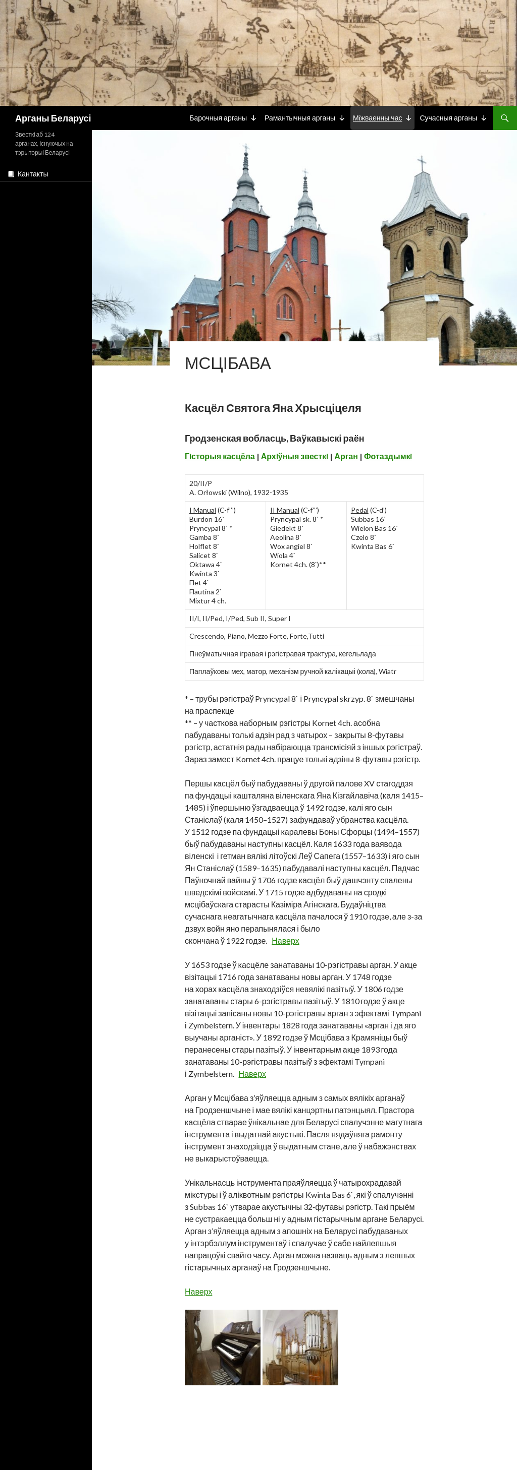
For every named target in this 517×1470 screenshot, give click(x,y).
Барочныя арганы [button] (218, 117)
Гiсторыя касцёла (220, 456)
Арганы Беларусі (53, 118)
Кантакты (33, 173)
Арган (346, 456)
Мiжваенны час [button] (377, 117)
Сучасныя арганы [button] (448, 117)
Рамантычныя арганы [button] (300, 117)
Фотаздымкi (388, 456)
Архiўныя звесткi (295, 456)
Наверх (285, 940)
